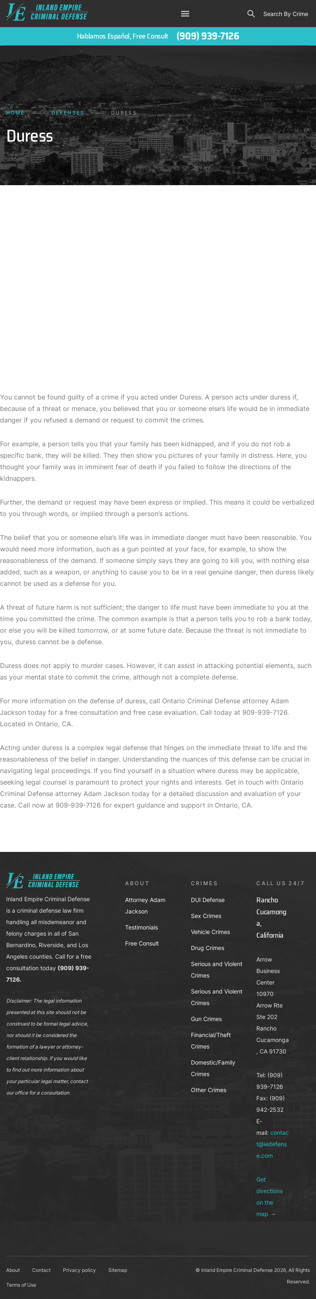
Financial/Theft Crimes (211, 1040)
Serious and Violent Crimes (216, 969)
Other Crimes (208, 1089)
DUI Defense (208, 899)
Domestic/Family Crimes (213, 1068)
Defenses (68, 113)
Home (15, 113)
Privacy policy (79, 1270)
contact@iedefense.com (272, 1144)
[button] (185, 13)
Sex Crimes (206, 915)
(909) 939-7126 (208, 36)
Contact (41, 1270)
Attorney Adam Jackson (145, 905)
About (13, 1270)
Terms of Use (21, 1285)
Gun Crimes (206, 1018)
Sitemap (117, 1270)
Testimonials (141, 927)
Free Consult (142, 943)
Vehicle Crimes (210, 931)
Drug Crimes (207, 947)
